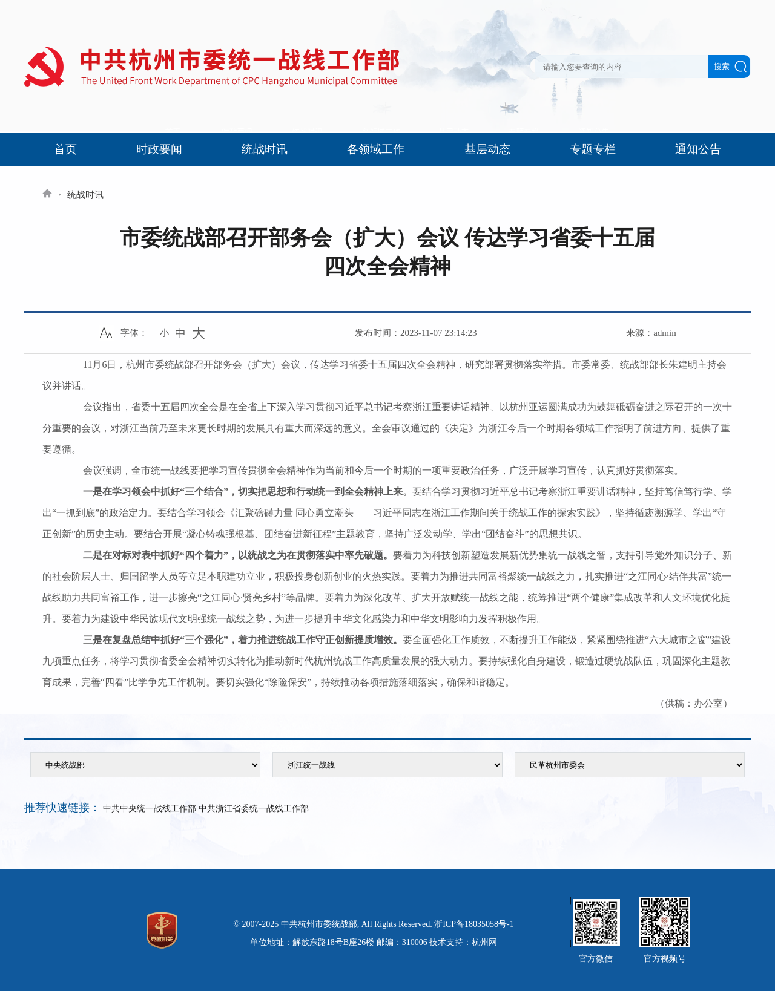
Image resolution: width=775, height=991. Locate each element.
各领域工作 (375, 149)
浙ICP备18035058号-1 (473, 924)
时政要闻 (159, 149)
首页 (65, 149)
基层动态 (487, 149)
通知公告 (698, 149)
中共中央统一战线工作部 (149, 808)
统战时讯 (265, 149)
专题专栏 (593, 149)
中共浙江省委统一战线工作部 (254, 808)
